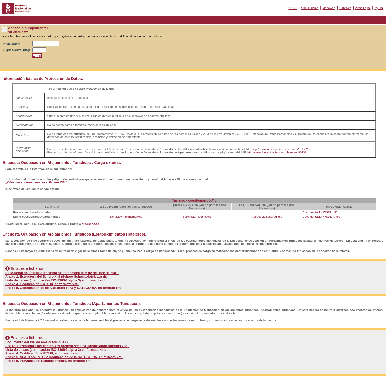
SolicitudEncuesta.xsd (196, 216)
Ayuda (378, 8)
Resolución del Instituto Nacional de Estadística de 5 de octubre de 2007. (62, 273)
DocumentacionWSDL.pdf (319, 212)
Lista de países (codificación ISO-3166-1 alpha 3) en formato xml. (55, 280)
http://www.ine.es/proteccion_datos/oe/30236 (277, 152)
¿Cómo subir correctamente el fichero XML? (36, 182)
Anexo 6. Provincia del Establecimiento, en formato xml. (48, 361)
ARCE (292, 8)
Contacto (345, 8)
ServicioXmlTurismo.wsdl (126, 216)
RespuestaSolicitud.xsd (266, 216)
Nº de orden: (11, 43)
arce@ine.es (90, 223)
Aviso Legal (363, 8)
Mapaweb (328, 8)
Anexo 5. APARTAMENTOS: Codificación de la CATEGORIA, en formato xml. (64, 357)
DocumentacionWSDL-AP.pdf (321, 216)
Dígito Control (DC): (16, 50)
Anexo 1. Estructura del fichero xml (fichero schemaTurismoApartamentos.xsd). (67, 346)
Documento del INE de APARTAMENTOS (36, 342)
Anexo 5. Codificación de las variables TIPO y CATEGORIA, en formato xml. (63, 288)
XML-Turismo (310, 8)
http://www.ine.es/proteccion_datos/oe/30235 (281, 149)
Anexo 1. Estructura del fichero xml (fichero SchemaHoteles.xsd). (56, 277)
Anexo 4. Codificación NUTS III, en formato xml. (42, 284)
